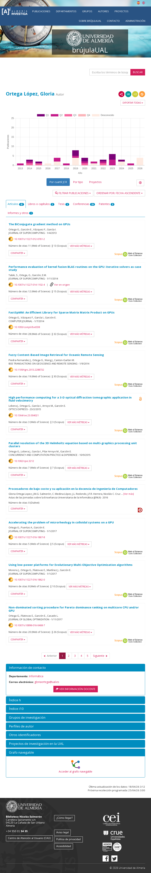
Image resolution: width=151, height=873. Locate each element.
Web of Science (135, 254)
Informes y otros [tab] (20, 213)
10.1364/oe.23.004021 (26, 415)
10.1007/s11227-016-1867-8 (29, 537)
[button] (75, 667)
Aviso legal (62, 832)
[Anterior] (50, 656)
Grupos (87, 11)
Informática (36, 676)
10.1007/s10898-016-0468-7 (29, 625)
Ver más (128, 494)
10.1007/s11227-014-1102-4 (29, 284)
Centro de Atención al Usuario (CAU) (29, 838)
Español (138, 2)
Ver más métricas (81, 246)
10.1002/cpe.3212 (24, 461)
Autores (103, 11)
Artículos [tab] (16, 204)
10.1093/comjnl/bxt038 (27, 327)
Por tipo (78, 182)
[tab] (75, 667)
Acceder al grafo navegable (75, 771)
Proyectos (122, 11)
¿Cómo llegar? (64, 818)
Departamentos (66, 11)
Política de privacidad (68, 839)
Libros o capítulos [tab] (41, 204)
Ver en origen (62, 284)
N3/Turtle (135, 94)
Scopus (118, 254)
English (143, 2)
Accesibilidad (63, 846)
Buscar (138, 72)
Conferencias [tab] (84, 204)
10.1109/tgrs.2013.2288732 (29, 369)
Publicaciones (41, 11)
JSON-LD (128, 94)
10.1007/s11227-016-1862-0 (29, 579)
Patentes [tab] (106, 204)
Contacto (113, 21)
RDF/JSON (142, 94)
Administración (135, 21)
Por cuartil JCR (58, 182)
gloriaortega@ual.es (47, 682)
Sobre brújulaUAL (90, 21)
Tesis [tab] (63, 204)
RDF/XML (121, 94)
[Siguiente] (100, 656)
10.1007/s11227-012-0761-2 (29, 239)
